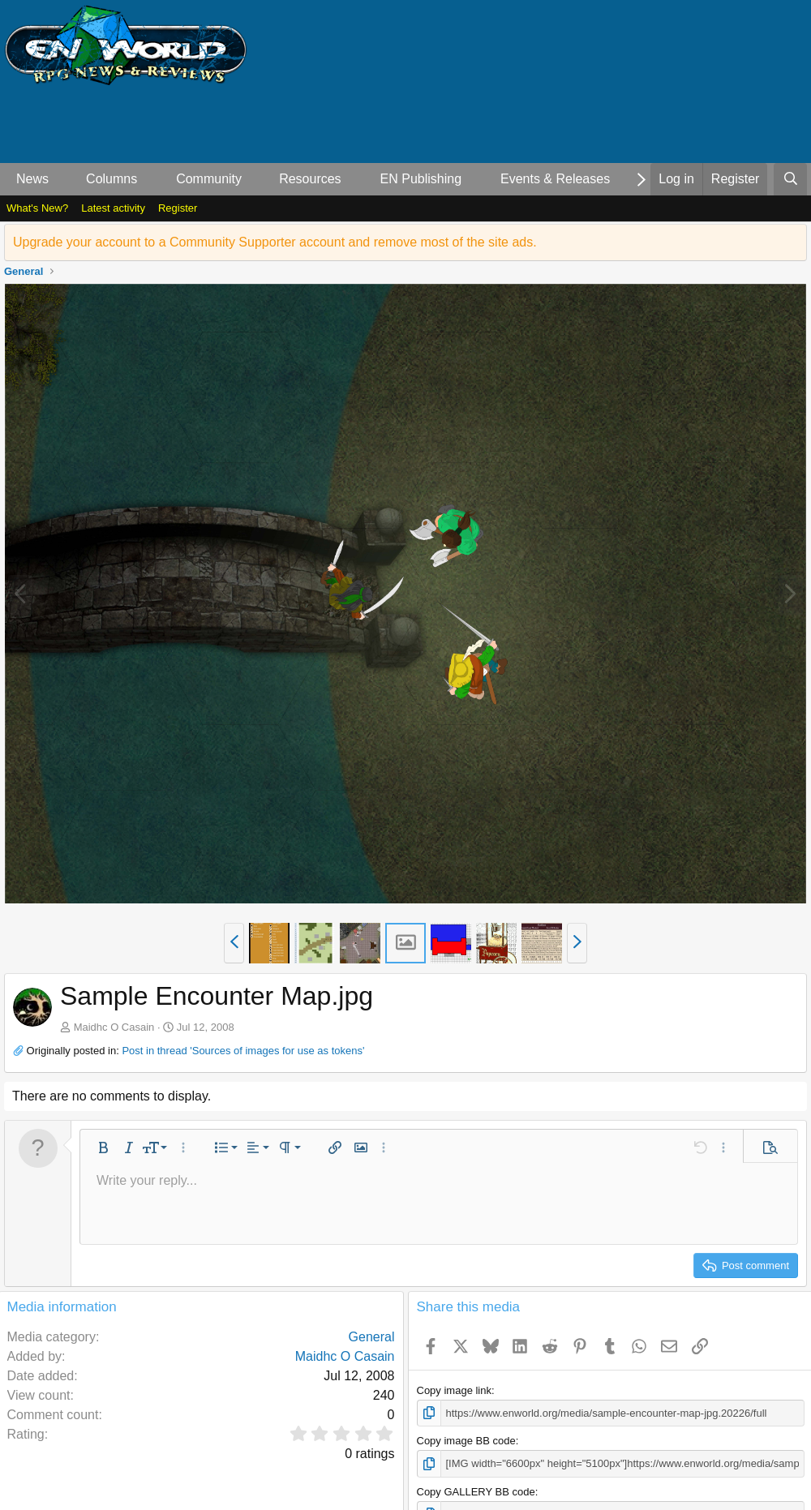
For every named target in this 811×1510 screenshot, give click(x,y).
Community (209, 179)
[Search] (790, 179)
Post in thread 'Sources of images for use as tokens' (243, 1051)
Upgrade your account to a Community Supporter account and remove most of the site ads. (275, 242)
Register (177, 208)
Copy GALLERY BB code (476, 1492)
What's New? (37, 208)
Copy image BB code (466, 1441)
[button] (62, 179)
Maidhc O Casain (114, 1027)
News (32, 179)
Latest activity (113, 208)
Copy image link (454, 1390)
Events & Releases (555, 179)
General (372, 1337)
